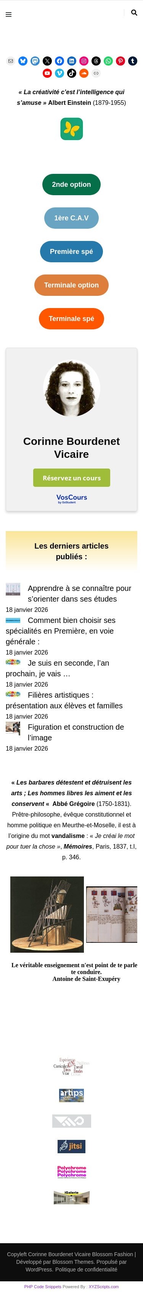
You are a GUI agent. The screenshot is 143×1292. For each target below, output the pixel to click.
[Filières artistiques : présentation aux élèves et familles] (13, 695)
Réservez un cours (72, 477)
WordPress (39, 1269)
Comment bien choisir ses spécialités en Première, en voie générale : (61, 631)
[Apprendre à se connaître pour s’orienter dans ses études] (13, 591)
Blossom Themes (72, 1262)
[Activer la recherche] (134, 13)
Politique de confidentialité (86, 1269)
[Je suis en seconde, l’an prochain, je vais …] (13, 663)
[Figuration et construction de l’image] (13, 730)
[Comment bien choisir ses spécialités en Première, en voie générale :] (13, 620)
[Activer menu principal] (10, 14)
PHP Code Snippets (42, 1286)
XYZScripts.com (104, 1286)
